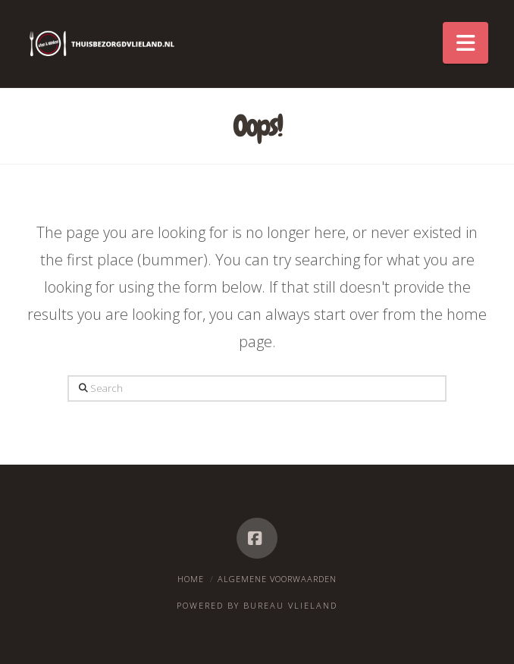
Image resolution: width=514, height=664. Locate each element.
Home (190, 578)
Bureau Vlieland (290, 605)
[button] (465, 43)
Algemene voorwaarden (277, 578)
